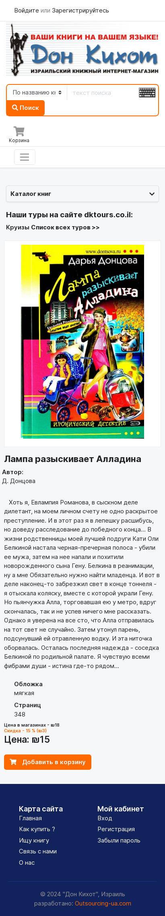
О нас (27, 862)
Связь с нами (38, 851)
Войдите (27, 10)
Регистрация (116, 829)
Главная (30, 818)
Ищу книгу (34, 840)
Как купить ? (37, 829)
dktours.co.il (107, 214)
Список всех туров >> (65, 227)
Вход (104, 818)
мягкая (24, 693)
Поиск (25, 107)
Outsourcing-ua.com (103, 903)
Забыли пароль (118, 840)
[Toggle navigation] (24, 157)
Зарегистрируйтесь (80, 10)
